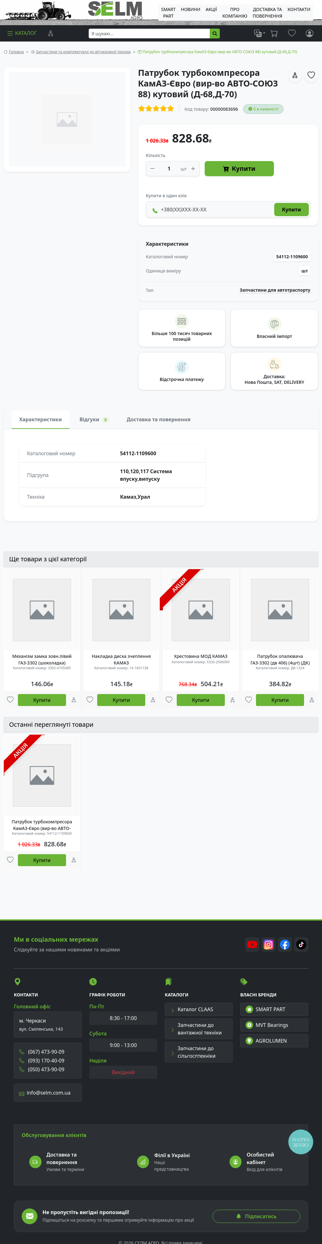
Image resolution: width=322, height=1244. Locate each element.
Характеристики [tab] (40, 419)
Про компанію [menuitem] (234, 12)
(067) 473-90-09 (41, 1051)
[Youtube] (252, 944)
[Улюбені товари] (10, 700)
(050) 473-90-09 (41, 1069)
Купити (239, 168)
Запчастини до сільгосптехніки (192, 1052)
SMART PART (265, 1009)
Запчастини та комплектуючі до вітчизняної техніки (83, 51)
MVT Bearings (267, 1025)
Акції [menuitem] (211, 9)
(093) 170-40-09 (41, 1060)
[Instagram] (268, 944)
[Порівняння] (50, 33)
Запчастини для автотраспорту (275, 290)
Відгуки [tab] (94, 419)
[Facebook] (285, 944)
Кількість (155, 155)
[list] (260, 33)
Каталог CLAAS (191, 1009)
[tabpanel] (161, 475)
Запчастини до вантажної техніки (196, 1029)
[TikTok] (301, 944)
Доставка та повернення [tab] (159, 419)
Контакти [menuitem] (299, 9)
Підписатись (256, 1216)
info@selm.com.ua (44, 1092)
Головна (16, 51)
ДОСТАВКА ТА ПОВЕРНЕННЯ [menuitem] (267, 12)
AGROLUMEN (266, 1041)
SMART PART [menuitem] (168, 12)
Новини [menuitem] (190, 9)
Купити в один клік (166, 196)
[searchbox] (149, 33)
